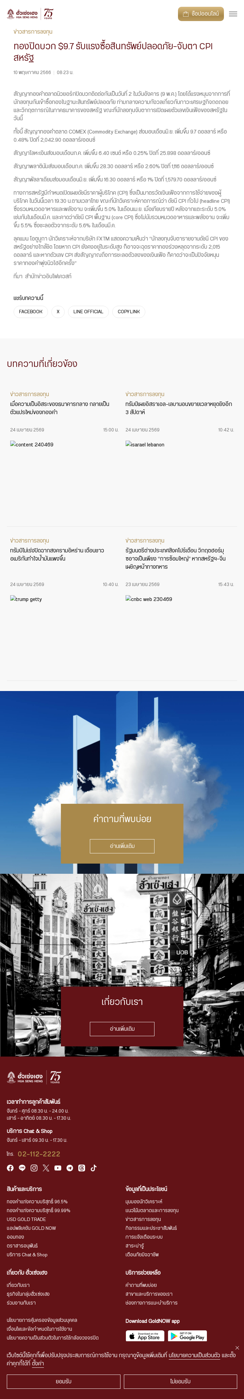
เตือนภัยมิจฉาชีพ (142, 1255)
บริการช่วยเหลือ (143, 1273)
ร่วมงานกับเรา (21, 1303)
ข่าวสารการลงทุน (143, 1219)
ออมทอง (15, 1237)
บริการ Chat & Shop (27, 1255)
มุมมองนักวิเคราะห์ (144, 1202)
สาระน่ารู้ (135, 1246)
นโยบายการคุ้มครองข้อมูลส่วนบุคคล (42, 1320)
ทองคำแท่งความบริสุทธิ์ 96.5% (37, 1202)
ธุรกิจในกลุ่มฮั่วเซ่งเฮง (28, 1294)
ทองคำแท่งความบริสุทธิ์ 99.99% (38, 1210)
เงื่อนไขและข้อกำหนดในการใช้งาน (39, 1329)
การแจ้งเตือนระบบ (144, 1237)
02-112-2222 (39, 1154)
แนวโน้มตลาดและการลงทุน (152, 1210)
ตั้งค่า (38, 1363)
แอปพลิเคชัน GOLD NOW (31, 1228)
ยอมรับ (63, 1381)
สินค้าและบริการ (24, 1189)
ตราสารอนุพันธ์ (22, 1246)
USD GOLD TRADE (26, 1219)
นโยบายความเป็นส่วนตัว (194, 1355)
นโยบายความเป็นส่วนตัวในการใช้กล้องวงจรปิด (53, 1338)
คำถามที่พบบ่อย (141, 1285)
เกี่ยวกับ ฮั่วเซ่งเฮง (27, 1273)
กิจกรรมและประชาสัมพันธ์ (151, 1228)
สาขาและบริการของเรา (149, 1294)
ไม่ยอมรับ (180, 1381)
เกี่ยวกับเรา (18, 1285)
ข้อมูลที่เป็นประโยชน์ (146, 1189)
